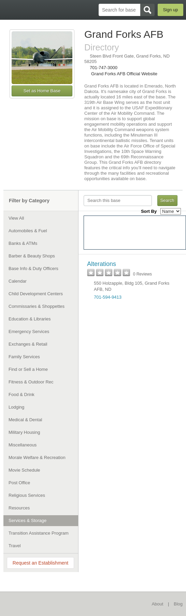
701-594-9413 (107, 297)
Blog (178, 603)
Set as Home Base (42, 90)
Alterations (101, 263)
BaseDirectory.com (9, 9)
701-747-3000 (103, 67)
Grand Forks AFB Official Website (124, 73)
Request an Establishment (40, 563)
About (157, 603)
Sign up (170, 9)
